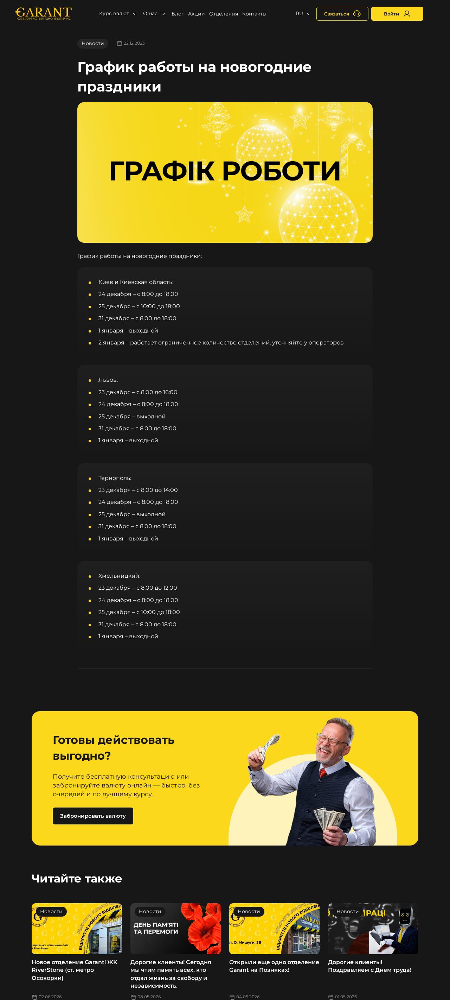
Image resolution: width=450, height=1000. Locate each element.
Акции (196, 14)
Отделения (223, 14)
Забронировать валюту (93, 815)
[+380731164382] (342, 13)
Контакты (254, 14)
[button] (119, 14)
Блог (178, 14)
